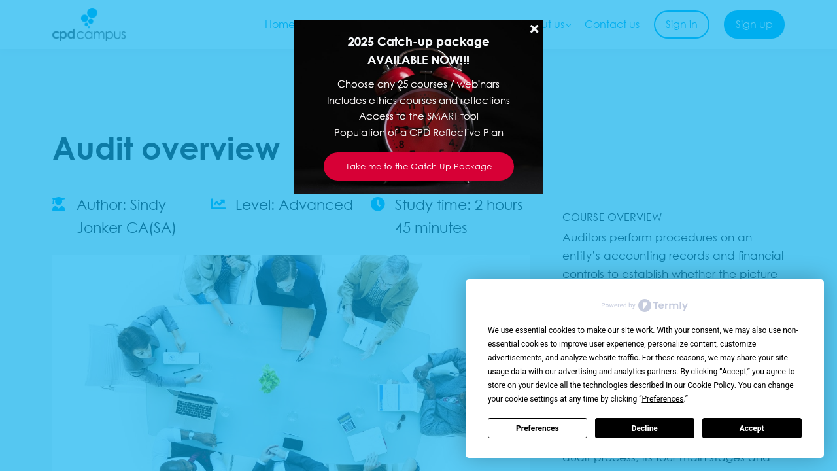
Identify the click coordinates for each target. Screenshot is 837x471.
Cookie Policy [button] (710, 385)
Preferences (537, 428)
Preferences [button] (662, 399)
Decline (645, 428)
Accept (752, 428)
